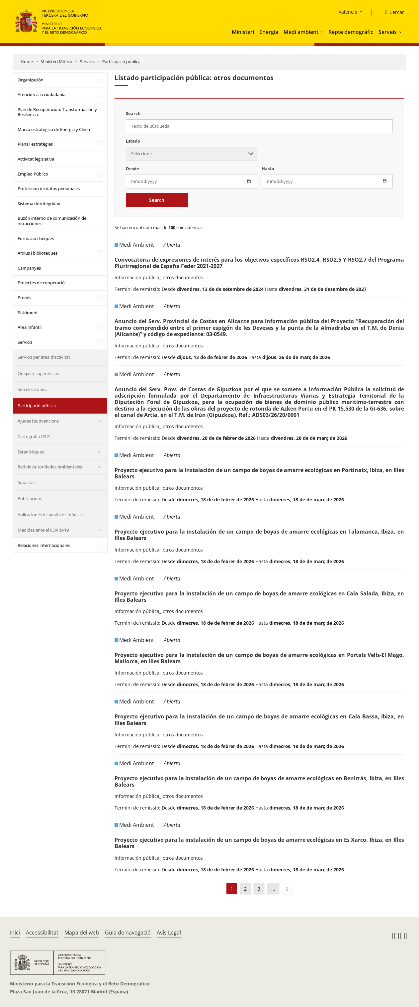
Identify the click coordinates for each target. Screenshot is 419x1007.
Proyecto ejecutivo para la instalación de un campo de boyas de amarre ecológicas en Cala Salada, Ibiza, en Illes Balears (259, 596)
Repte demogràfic (350, 32)
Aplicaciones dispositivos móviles (50, 515)
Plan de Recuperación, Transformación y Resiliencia (57, 112)
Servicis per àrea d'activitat (44, 357)
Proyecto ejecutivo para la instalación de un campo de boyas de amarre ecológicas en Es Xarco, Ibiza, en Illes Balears (259, 843)
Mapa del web (81, 932)
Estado (133, 141)
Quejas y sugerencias (38, 373)
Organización (30, 80)
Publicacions (30, 498)
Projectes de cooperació (41, 283)
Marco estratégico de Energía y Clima (54, 129)
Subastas (27, 482)
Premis (24, 298)
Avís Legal (169, 932)
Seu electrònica (32, 389)
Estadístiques (31, 452)
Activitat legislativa (36, 159)
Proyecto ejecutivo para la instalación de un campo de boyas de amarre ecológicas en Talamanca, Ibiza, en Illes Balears (259, 535)
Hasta (268, 169)
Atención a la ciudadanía (41, 94)
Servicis (87, 61)
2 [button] (245, 889)
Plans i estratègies (35, 144)
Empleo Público (33, 174)
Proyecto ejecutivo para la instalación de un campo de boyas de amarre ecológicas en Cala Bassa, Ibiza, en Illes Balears (259, 719)
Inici (15, 932)
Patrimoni (27, 312)
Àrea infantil (30, 327)
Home (27, 61)
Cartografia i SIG (33, 437)
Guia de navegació (128, 932)
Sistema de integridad (39, 203)
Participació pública (121, 61)
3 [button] (259, 889)
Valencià (348, 12)
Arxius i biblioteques (37, 253)
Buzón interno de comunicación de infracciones (52, 220)
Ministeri (243, 32)
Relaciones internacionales (44, 545)
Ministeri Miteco (56, 61)
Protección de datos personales (49, 188)
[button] (323, 32)
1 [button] (231, 889)
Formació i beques (36, 238)
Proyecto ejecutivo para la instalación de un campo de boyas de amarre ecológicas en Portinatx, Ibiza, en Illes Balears (259, 473)
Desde (132, 169)
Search (156, 200)
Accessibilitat (42, 932)
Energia (268, 32)
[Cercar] (392, 12)
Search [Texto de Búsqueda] (133, 113)
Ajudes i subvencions (38, 421)
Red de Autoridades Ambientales (50, 467)
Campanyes (29, 268)
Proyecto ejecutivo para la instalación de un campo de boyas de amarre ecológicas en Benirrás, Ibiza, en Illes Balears (259, 781)
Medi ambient (301, 32)
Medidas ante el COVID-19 (43, 530)
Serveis (387, 32)
